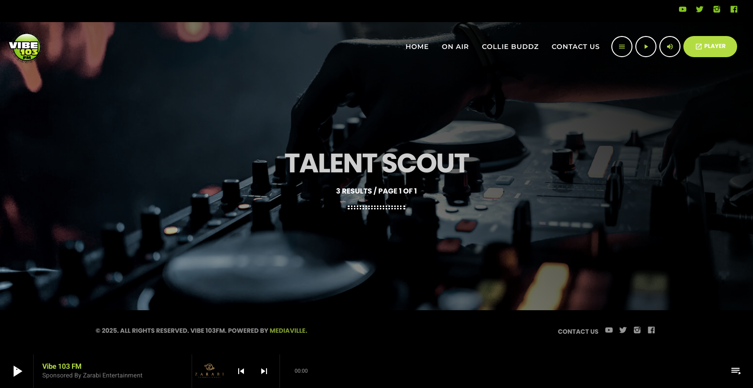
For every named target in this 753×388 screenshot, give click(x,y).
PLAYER (710, 46)
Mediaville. (288, 330)
